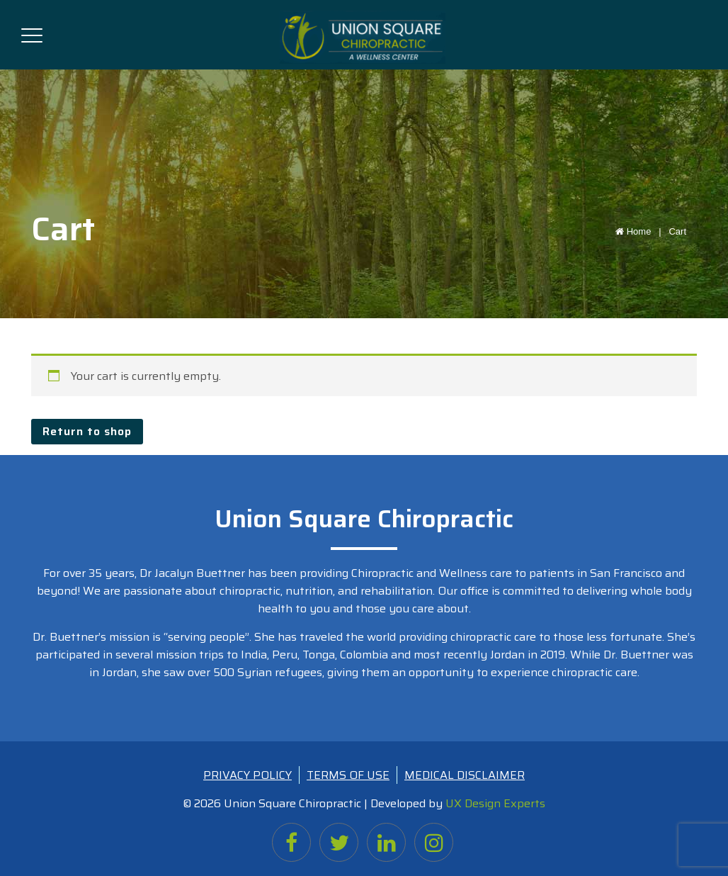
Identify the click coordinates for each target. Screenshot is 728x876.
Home (640, 231)
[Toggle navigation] (32, 32)
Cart (677, 231)
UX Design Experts (495, 803)
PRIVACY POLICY (247, 775)
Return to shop (87, 431)
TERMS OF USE (348, 775)
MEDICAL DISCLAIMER (464, 775)
